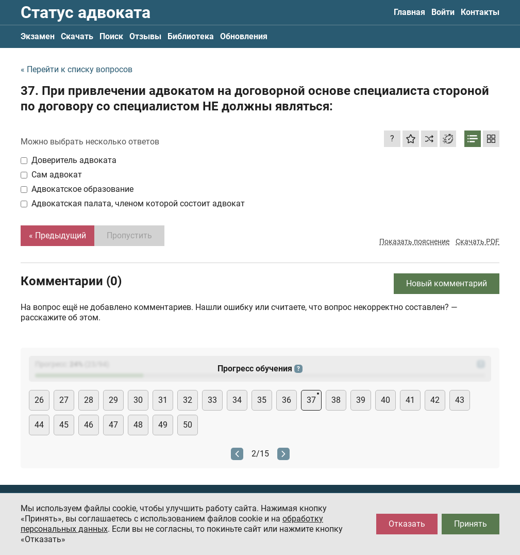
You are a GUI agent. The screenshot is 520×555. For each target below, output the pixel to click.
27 (64, 400)
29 (113, 400)
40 (385, 400)
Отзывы (145, 36)
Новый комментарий (446, 283)
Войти (443, 12)
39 (360, 400)
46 (88, 425)
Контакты (480, 12)
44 (39, 425)
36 (286, 400)
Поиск (111, 36)
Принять (470, 524)
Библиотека (190, 36)
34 (237, 400)
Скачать (77, 36)
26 (39, 400)
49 (162, 425)
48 (138, 425)
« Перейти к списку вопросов (76, 69)
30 (138, 400)
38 (336, 400)
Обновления (243, 36)
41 (410, 400)
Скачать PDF (477, 241)
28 (88, 400)
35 (261, 400)
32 (187, 400)
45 (64, 425)
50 (187, 425)
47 (113, 425)
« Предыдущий (57, 235)
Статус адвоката (85, 12)
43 (459, 400)
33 (212, 400)
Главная (409, 12)
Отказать (407, 524)
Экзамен (38, 36)
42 (435, 400)
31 (162, 400)
